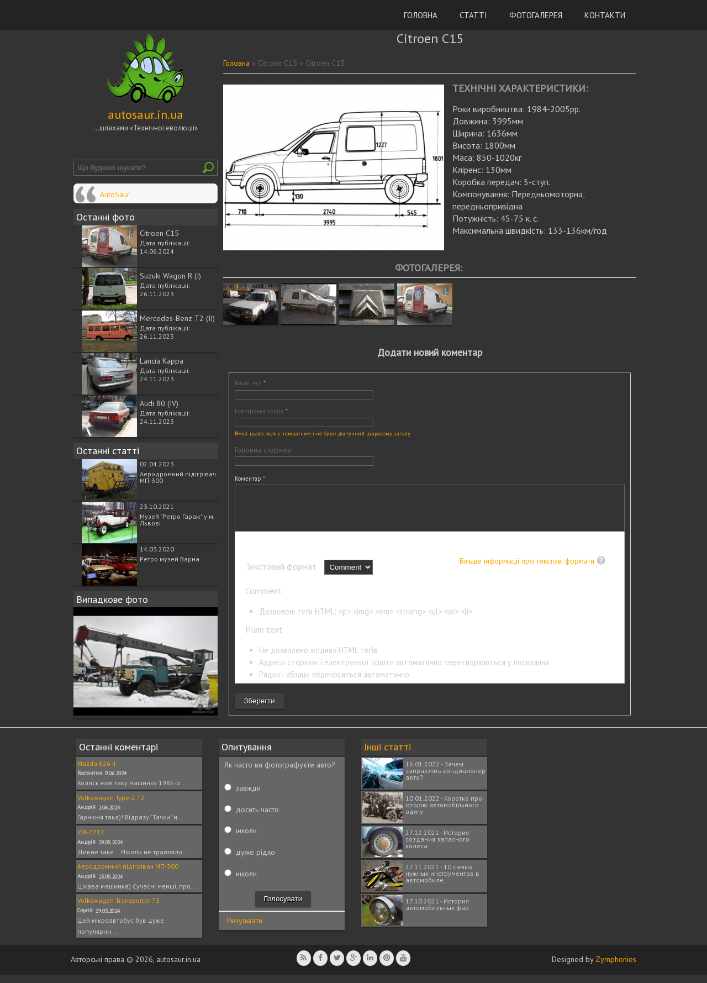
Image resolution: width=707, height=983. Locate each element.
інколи (246, 839)
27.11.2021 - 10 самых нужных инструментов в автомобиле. (442, 881)
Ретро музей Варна (169, 559)
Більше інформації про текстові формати (527, 569)
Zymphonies (615, 968)
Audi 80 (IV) (159, 403)
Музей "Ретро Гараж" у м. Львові (177, 519)
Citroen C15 (159, 233)
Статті (473, 15)
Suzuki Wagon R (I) (170, 276)
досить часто (257, 818)
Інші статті (387, 755)
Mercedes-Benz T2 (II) (177, 318)
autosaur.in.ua (145, 114)
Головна (420, 15)
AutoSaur (115, 194)
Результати (244, 929)
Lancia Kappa (161, 361)
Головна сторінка (263, 450)
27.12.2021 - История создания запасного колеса (437, 847)
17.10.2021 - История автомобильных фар (437, 912)
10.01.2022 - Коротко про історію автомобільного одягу (443, 813)
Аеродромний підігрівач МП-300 (178, 477)
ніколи (246, 882)
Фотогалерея (535, 15)
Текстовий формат (282, 574)
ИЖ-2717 (90, 840)
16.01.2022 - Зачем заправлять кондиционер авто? (445, 779)
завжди (248, 796)
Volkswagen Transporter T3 (118, 909)
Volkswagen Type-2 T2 (111, 806)
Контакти (604, 15)
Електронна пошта (261, 411)
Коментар (250, 478)
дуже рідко (255, 860)
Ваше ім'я (250, 383)
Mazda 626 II (96, 772)
